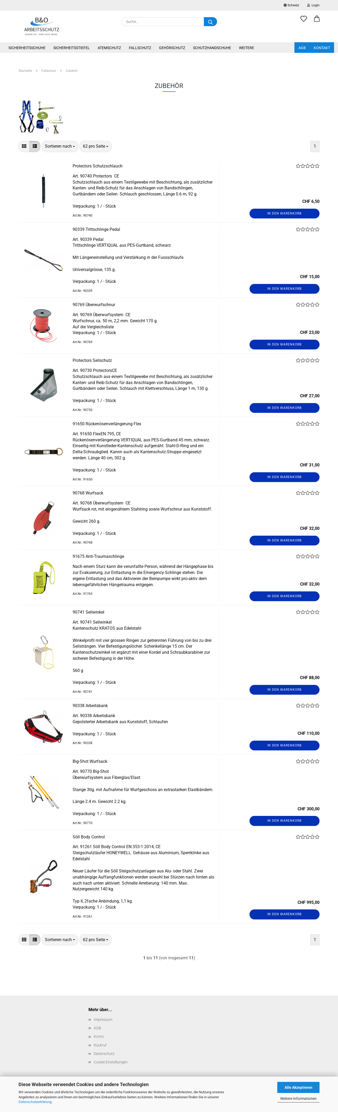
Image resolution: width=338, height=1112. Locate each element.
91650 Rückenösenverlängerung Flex (107, 423)
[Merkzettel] (303, 22)
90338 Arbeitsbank (90, 705)
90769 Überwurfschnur (94, 304)
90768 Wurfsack (88, 493)
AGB (302, 48)
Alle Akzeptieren (298, 1087)
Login (313, 5)
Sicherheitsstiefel (71, 48)
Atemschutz (109, 48)
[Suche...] (210, 21)
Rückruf (100, 1045)
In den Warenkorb (284, 213)
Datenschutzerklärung (34, 1102)
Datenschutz (104, 1054)
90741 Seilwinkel (88, 612)
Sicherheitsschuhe (26, 48)
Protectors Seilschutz (92, 360)
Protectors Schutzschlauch (98, 166)
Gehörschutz (172, 48)
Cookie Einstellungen (111, 1062)
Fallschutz (140, 48)
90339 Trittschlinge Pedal (96, 229)
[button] (316, 22)
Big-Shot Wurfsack (90, 761)
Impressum (103, 1019)
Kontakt (322, 48)
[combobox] (59, 146)
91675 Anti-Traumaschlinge (98, 556)
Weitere (246, 48)
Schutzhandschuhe (212, 48)
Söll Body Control (89, 836)
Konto (99, 1036)
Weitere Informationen (298, 1098)
